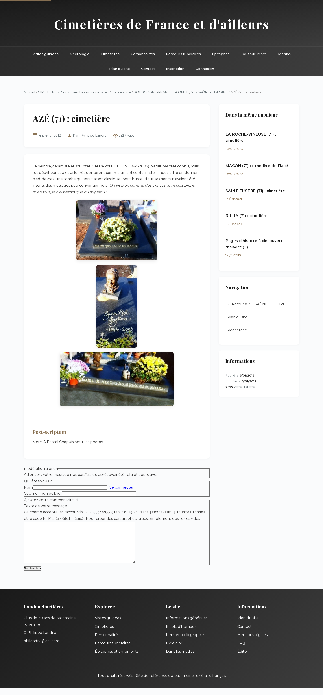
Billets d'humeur (181, 634)
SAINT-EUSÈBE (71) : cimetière (255, 190)
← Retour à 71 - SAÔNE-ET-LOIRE (256, 304)
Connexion (205, 69)
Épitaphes (220, 54)
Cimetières (110, 54)
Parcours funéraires (183, 54)
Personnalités (143, 54)
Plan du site (119, 69)
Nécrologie (79, 54)
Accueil (29, 92)
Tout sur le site (254, 54)
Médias (284, 54)
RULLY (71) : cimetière (246, 215)
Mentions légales (252, 642)
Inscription (175, 69)
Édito (242, 658)
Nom (28, 487)
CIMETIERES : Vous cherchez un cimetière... (73, 92)
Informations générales (186, 625)
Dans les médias (180, 658)
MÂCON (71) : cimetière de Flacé (256, 165)
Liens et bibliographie (185, 642)
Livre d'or (174, 650)
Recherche (237, 330)
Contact (148, 69)
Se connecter (121, 487)
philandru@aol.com (41, 648)
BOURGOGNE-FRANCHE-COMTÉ (161, 92)
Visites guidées (45, 54)
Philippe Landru (93, 136)
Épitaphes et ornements (116, 658)
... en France (121, 92)
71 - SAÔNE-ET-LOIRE (209, 92)
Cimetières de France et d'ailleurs (161, 24)
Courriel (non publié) (43, 493)
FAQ (241, 650)
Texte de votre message (45, 506)
